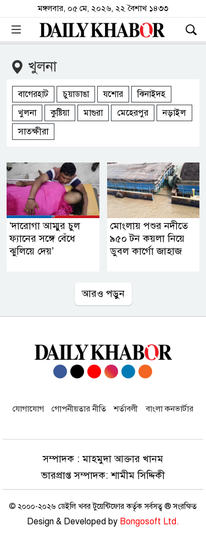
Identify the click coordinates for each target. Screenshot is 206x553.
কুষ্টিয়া (60, 112)
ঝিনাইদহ (151, 94)
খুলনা (27, 112)
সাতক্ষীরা (33, 131)
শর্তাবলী (126, 409)
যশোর (113, 94)
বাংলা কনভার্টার (169, 409)
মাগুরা (93, 112)
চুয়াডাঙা (76, 94)
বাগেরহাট (33, 94)
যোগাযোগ (28, 409)
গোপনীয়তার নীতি (79, 409)
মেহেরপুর (132, 112)
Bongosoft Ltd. (149, 521)
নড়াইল (174, 112)
